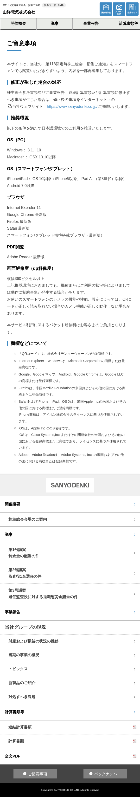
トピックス (18, 669)
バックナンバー (107, 774)
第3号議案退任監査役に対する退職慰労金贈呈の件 (43, 593)
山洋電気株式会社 (19, 12)
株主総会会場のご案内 (27, 519)
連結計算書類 (20, 727)
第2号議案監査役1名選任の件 (24, 573)
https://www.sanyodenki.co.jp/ (72, 106)
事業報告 (91, 23)
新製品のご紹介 (21, 683)
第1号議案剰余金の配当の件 (23, 553)
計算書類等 (14, 712)
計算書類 (16, 741)
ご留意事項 (37, 774)
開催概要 (18, 23)
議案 (54, 23)
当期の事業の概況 (23, 655)
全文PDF (12, 756)
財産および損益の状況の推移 (33, 641)
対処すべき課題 (21, 697)
